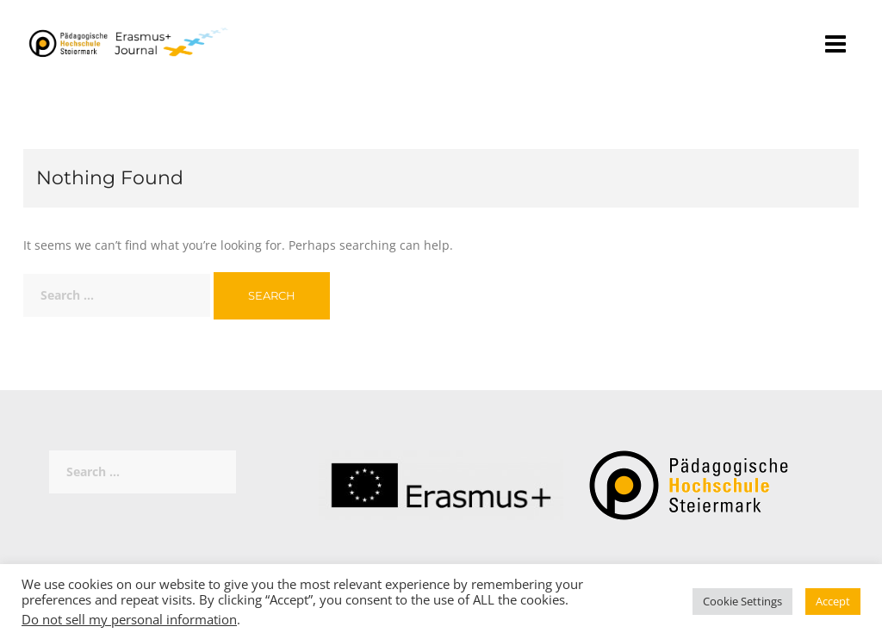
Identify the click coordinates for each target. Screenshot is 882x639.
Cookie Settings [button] (742, 601)
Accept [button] (833, 601)
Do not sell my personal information (129, 619)
